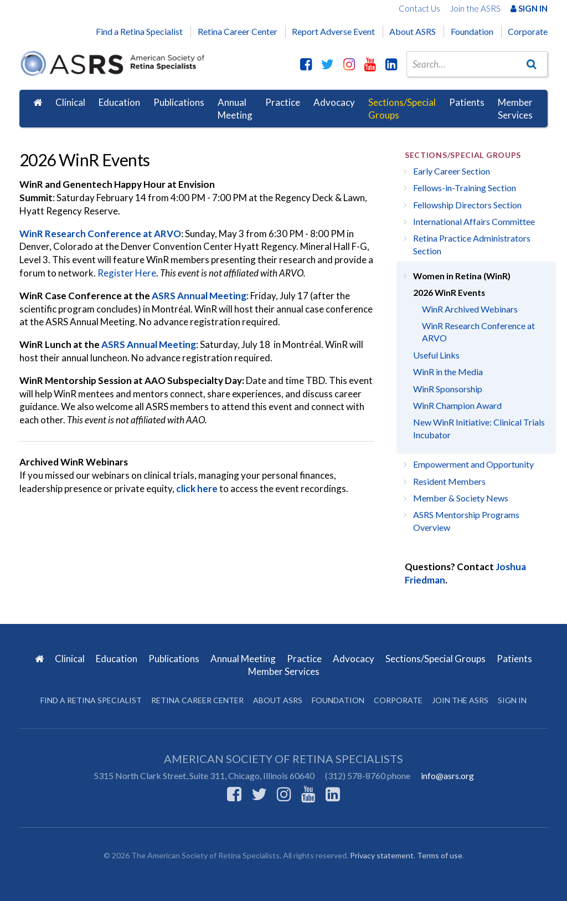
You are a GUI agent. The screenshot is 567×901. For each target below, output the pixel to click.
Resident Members (449, 481)
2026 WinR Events (449, 293)
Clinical (70, 102)
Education (119, 102)
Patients (466, 102)
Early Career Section (451, 171)
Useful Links (436, 355)
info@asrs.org (447, 775)
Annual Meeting (235, 108)
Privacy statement (382, 855)
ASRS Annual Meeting (199, 295)
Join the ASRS (475, 8)
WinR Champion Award (457, 405)
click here (197, 488)
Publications (178, 102)
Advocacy (334, 102)
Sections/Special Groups (402, 108)
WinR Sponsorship (447, 388)
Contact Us (419, 8)
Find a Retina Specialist (139, 31)
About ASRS (412, 31)
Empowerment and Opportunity (473, 464)
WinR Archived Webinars (470, 309)
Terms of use (439, 855)
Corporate (528, 31)
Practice (282, 102)
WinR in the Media (448, 371)
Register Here (126, 273)
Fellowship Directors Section (467, 204)
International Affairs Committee (474, 221)
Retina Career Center (237, 31)
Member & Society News (460, 498)
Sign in (512, 700)
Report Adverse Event (333, 31)
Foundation (472, 31)
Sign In (529, 8)
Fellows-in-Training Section (464, 187)
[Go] (531, 64)
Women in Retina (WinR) (462, 276)
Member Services (515, 108)
